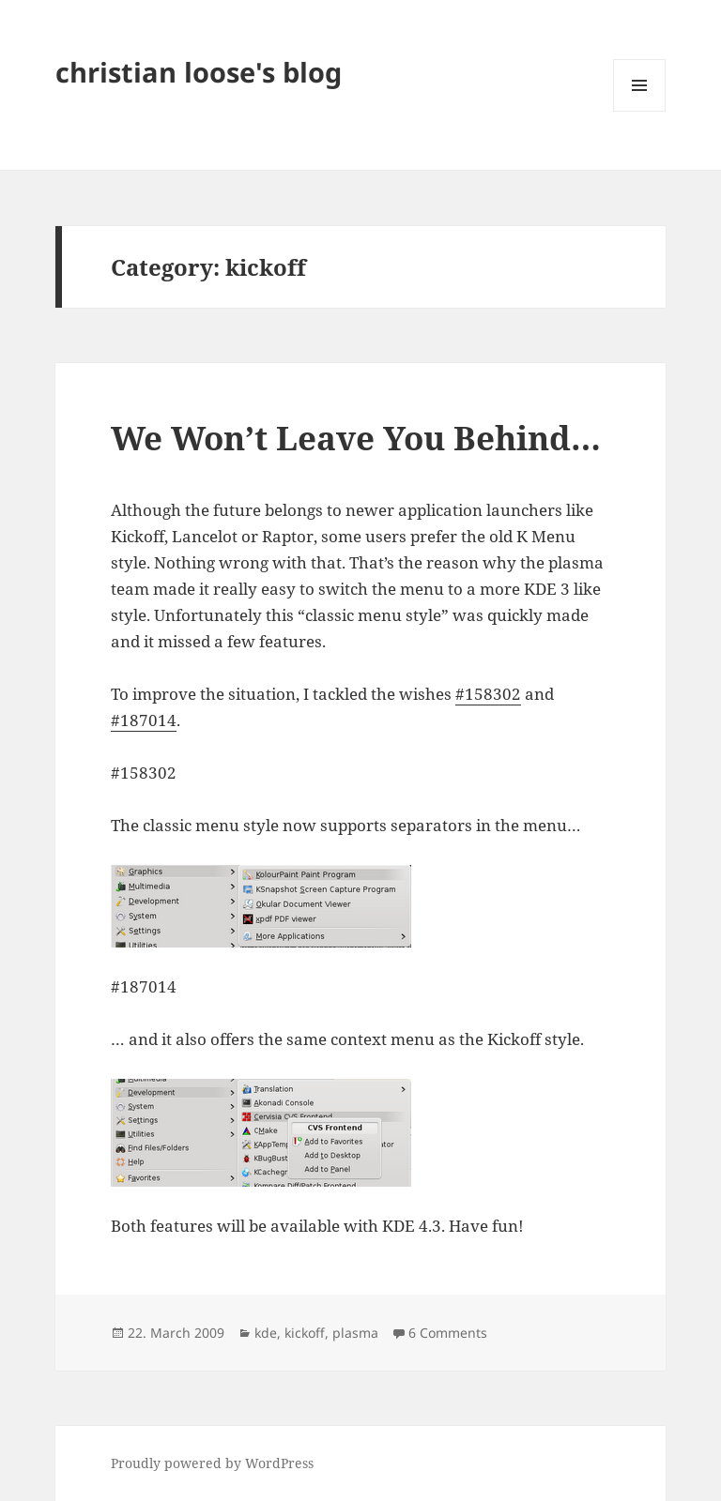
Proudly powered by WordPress (212, 1463)
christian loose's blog (198, 71)
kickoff (304, 1333)
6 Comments (447, 1333)
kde (265, 1333)
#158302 (488, 694)
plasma (355, 1333)
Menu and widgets (640, 111)
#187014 (143, 720)
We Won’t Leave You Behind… (356, 438)
